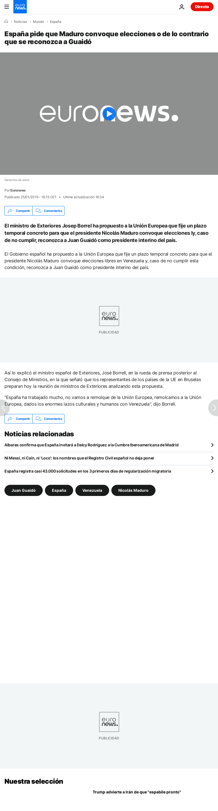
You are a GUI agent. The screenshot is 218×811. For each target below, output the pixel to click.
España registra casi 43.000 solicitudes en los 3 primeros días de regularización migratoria (87, 471)
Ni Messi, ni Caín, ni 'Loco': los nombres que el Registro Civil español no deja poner (79, 458)
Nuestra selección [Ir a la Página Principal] (33, 781)
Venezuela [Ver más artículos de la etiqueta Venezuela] (92, 490)
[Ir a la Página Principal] (20, 6)
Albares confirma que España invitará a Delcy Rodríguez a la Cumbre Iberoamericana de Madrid (91, 444)
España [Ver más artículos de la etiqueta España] (59, 490)
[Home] (6, 21)
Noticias (20, 21)
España (55, 21)
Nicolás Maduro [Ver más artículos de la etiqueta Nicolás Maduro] (133, 490)
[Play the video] (109, 113)
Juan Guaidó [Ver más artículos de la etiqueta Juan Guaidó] (23, 490)
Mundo (38, 21)
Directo (202, 6)
